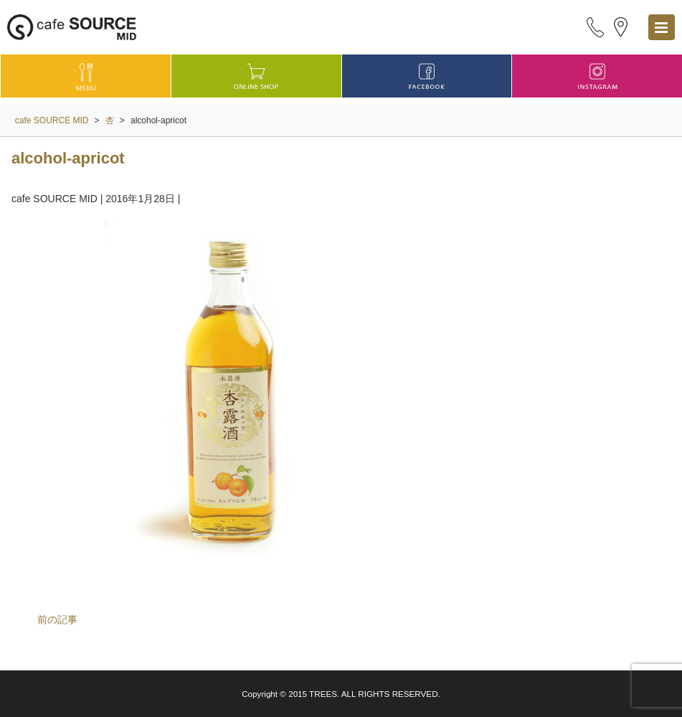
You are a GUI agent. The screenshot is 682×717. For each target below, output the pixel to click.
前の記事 (57, 619)
